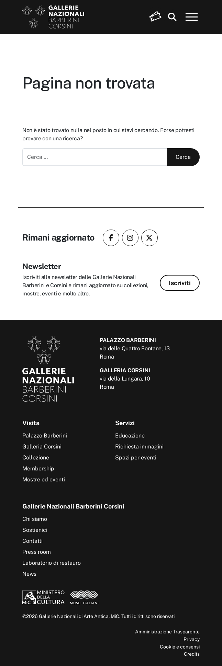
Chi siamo (34, 519)
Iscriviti (180, 283)
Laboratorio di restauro (51, 563)
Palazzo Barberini (44, 435)
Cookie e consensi (180, 647)
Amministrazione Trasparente (167, 631)
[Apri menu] (191, 17)
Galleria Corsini (42, 446)
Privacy (192, 639)
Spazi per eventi (135, 457)
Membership (38, 468)
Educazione (130, 435)
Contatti (32, 541)
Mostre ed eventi (43, 479)
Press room (36, 552)
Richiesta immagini (139, 446)
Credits (192, 654)
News (29, 574)
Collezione (35, 457)
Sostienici (34, 530)
